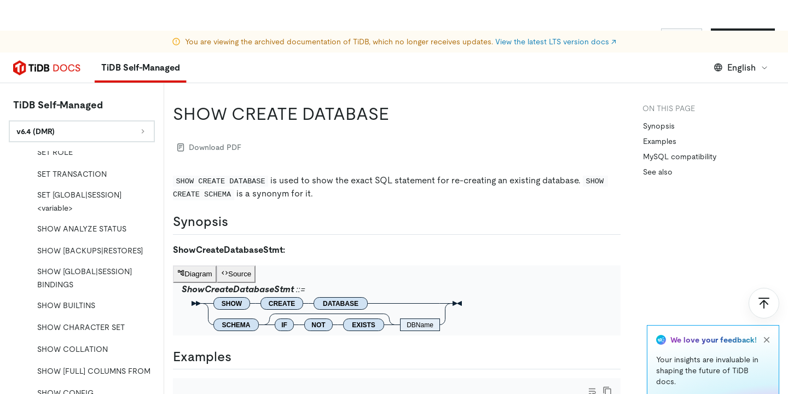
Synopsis (659, 125)
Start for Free (743, 37)
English (741, 67)
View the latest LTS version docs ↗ (555, 11)
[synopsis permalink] (237, 221)
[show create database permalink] (397, 114)
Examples (659, 141)
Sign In (681, 37)
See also (658, 171)
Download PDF (209, 147)
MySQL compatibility (679, 156)
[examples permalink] (240, 356)
